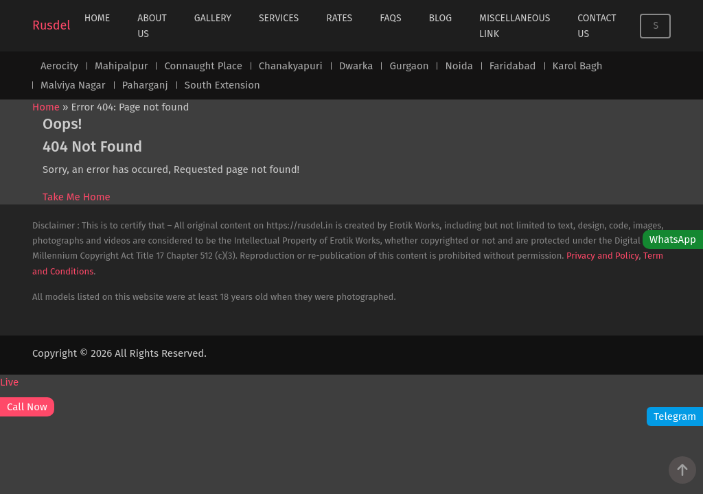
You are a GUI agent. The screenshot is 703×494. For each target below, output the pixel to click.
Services (279, 18)
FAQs (390, 18)
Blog (440, 18)
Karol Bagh (578, 66)
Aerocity (59, 66)
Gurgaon (408, 66)
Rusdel (51, 25)
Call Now (27, 407)
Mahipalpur (121, 66)
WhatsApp (672, 239)
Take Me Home (77, 197)
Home (97, 18)
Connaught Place (203, 66)
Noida (458, 66)
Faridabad (512, 66)
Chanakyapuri (291, 66)
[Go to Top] (682, 470)
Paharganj (145, 85)
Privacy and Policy (602, 255)
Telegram (675, 416)
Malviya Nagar (73, 85)
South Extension (222, 85)
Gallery (212, 18)
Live (9, 382)
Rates (339, 18)
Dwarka (356, 66)
